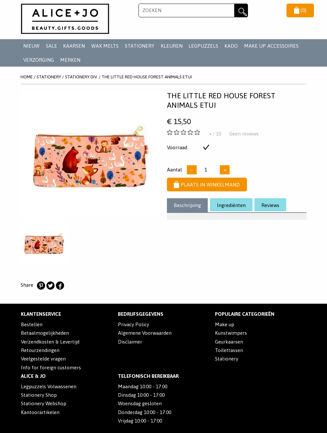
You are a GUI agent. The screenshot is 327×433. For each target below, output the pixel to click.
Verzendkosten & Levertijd (50, 342)
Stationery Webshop (43, 403)
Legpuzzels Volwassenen (48, 386)
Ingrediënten (231, 205)
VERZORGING (38, 60)
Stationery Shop (39, 395)
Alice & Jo (33, 376)
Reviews (270, 205)
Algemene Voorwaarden (145, 333)
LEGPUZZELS (203, 46)
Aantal (174, 169)
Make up (224, 324)
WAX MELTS (105, 46)
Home (27, 76)
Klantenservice (41, 314)
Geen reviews (244, 133)
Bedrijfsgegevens (140, 314)
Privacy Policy (133, 324)
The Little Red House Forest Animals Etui (147, 76)
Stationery (226, 358)
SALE (51, 46)
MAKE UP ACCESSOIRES (271, 46)
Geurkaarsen (229, 342)
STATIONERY (140, 46)
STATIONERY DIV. (81, 76)
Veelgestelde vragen (43, 358)
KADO (231, 46)
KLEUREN (172, 46)
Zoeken (241, 10)
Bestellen (31, 324)
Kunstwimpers (231, 333)
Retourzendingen (40, 350)
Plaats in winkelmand (207, 184)
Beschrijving (187, 205)
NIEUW (31, 46)
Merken (70, 60)
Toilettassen (229, 350)
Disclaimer (130, 342)
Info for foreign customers (51, 367)
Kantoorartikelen (40, 412)
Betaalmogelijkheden (45, 333)
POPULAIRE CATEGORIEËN (244, 314)
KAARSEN (74, 46)
